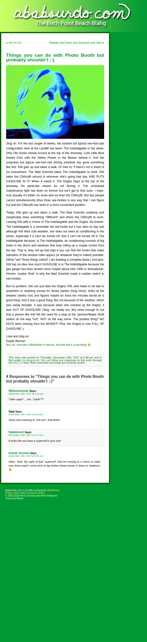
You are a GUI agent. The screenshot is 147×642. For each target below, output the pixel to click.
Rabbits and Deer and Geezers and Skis (75, 42)
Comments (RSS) (35, 493)
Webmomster (19, 391)
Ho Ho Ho (15, 42)
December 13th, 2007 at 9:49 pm (26, 414)
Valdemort (16, 432)
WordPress (53, 490)
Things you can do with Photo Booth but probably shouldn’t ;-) (55, 57)
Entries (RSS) (12, 493)
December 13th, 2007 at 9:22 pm (26, 393)
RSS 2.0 (18, 362)
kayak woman (19, 453)
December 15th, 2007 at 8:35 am (26, 456)
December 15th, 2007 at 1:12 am (26, 435)
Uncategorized (30, 360)
